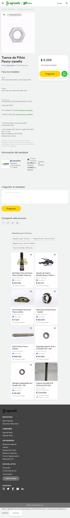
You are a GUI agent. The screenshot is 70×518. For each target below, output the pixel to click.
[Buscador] (67, 3)
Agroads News (8, 435)
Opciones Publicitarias (10, 424)
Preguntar (50, 74)
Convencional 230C (11, 80)
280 (3, 80)
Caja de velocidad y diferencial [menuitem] (22, 248)
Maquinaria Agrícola (10, 444)
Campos (5, 447)
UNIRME (15, 513)
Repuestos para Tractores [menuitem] (21, 239)
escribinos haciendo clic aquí (28, 110)
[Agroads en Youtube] (17, 488)
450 (17, 90)
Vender (59, 3)
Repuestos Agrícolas (10, 453)
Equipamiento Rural (9, 450)
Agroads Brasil (7, 432)
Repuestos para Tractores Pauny (44, 239)
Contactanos (11, 478)
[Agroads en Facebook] (12, 488)
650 (25, 90)
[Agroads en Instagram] (4, 488)
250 (7, 90)
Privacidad (6, 468)
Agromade (10, 65)
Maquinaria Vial (8, 459)
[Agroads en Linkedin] (22, 488)
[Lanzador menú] (3, 3)
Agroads (4, 9)
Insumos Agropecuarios (11, 456)
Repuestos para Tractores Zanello (24, 243)
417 (10, 90)
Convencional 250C (24, 80)
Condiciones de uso (9, 471)
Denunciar (13, 146)
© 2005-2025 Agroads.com (35, 505)
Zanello (4, 88)
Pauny (3, 78)
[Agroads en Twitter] (8, 488)
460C (21, 90)
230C (3, 90)
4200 (14, 90)
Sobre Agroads (8, 421)
